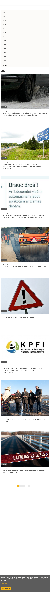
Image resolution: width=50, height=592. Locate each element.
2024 (4, 20)
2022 (4, 28)
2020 (4, 36)
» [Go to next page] (31, 486)
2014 (4, 61)
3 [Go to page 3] (23, 486)
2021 (4, 32)
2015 (4, 57)
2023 (4, 24)
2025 (4, 16)
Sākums (3, 7)
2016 (4, 53)
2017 (4, 49)
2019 (4, 41)
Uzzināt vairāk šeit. (5, 583)
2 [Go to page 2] (20, 486)
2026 (4, 12)
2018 (4, 45)
